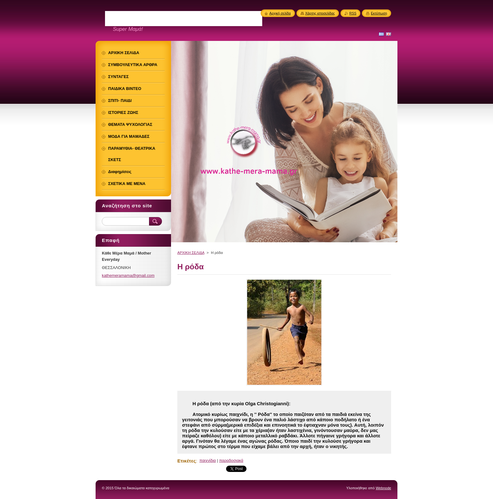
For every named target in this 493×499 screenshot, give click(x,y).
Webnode (383, 488)
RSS (352, 13)
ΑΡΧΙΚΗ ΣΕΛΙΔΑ (190, 253)
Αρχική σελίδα (280, 13)
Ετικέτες (186, 460)
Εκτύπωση (379, 13)
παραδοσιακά (231, 460)
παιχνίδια (207, 460)
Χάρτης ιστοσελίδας (320, 13)
